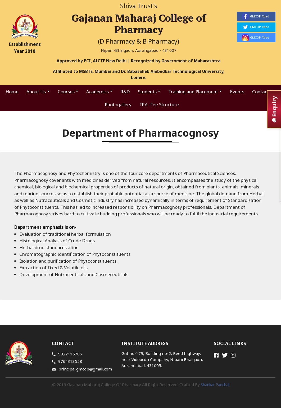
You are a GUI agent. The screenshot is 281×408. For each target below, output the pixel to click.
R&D (125, 92)
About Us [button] (36, 92)
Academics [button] (97, 92)
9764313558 (67, 361)
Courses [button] (66, 92)
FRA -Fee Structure (159, 104)
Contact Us (263, 92)
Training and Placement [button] (193, 92)
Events (237, 92)
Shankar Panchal (215, 384)
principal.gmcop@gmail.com (82, 369)
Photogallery (118, 104)
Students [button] (147, 92)
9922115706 (67, 353)
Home (12, 92)
